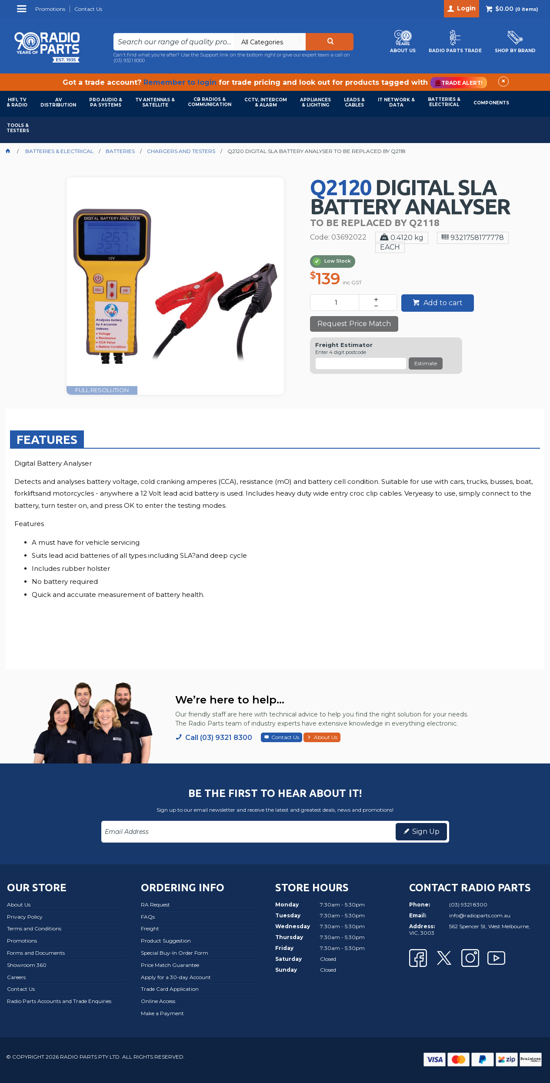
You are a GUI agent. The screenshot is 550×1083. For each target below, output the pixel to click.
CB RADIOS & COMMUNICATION (209, 102)
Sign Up (426, 831)
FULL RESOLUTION (102, 390)
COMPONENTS (491, 103)
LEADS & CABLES (354, 102)
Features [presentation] (47, 439)
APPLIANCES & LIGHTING (315, 102)
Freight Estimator (344, 345)
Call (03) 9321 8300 (218, 737)
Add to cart (442, 303)
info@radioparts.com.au (479, 915)
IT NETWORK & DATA (396, 102)
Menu (23, 12)
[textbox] (173, 41)
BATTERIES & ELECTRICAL (444, 102)
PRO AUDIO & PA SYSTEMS (105, 102)
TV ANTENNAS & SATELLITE (155, 102)
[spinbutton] (336, 302)
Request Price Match (354, 324)
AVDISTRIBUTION (58, 102)
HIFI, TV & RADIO (17, 102)
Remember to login (180, 82)
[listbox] (269, 41)
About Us (325, 737)
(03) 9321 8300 (129, 60)
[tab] (47, 439)
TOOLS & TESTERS (18, 128)
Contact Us (285, 737)
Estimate (425, 363)
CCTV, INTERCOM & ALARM (265, 102)
